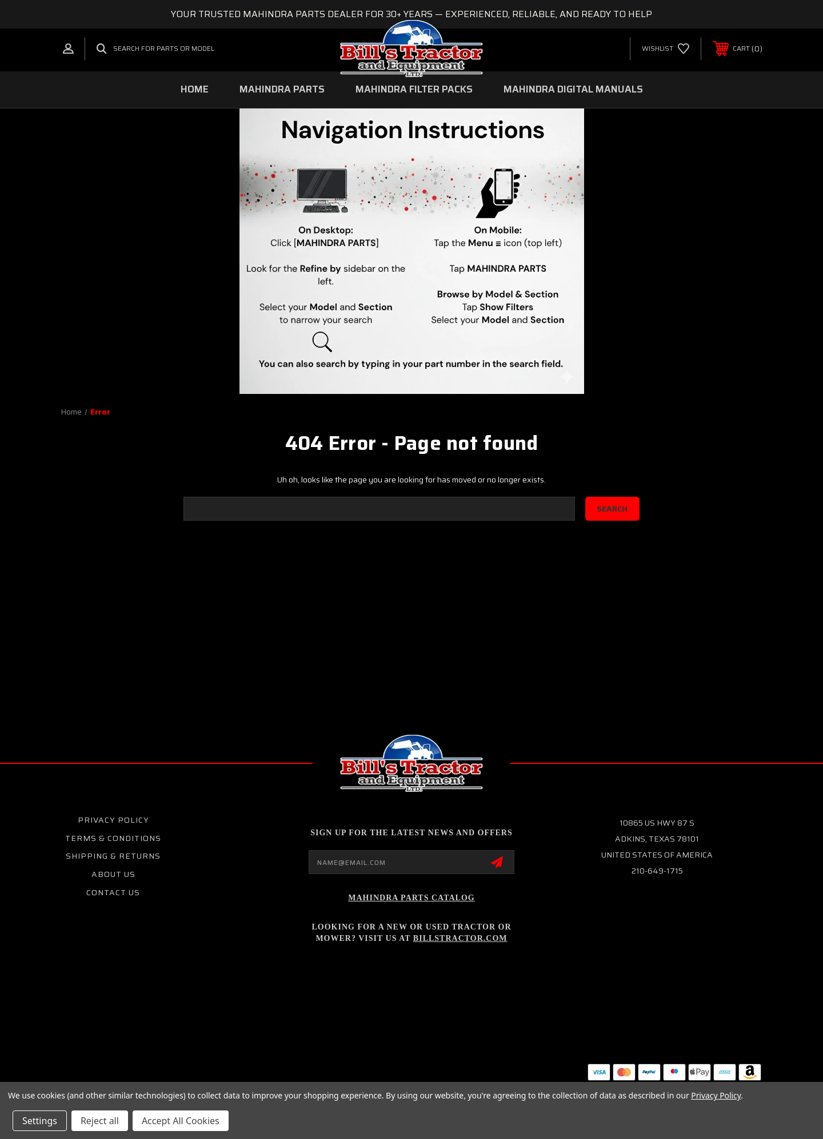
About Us (113, 874)
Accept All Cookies (180, 1120)
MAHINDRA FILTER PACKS (414, 89)
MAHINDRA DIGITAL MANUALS (573, 89)
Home (195, 89)
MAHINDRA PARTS (282, 89)
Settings (39, 1120)
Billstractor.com (460, 938)
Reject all (100, 1120)
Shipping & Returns (113, 856)
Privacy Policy (113, 820)
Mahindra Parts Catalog (411, 898)
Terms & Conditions (113, 838)
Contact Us (113, 892)
